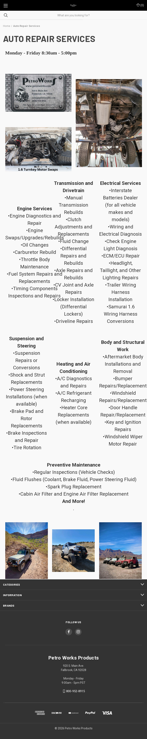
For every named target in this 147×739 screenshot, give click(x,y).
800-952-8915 (75, 691)
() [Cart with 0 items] (140, 5)
